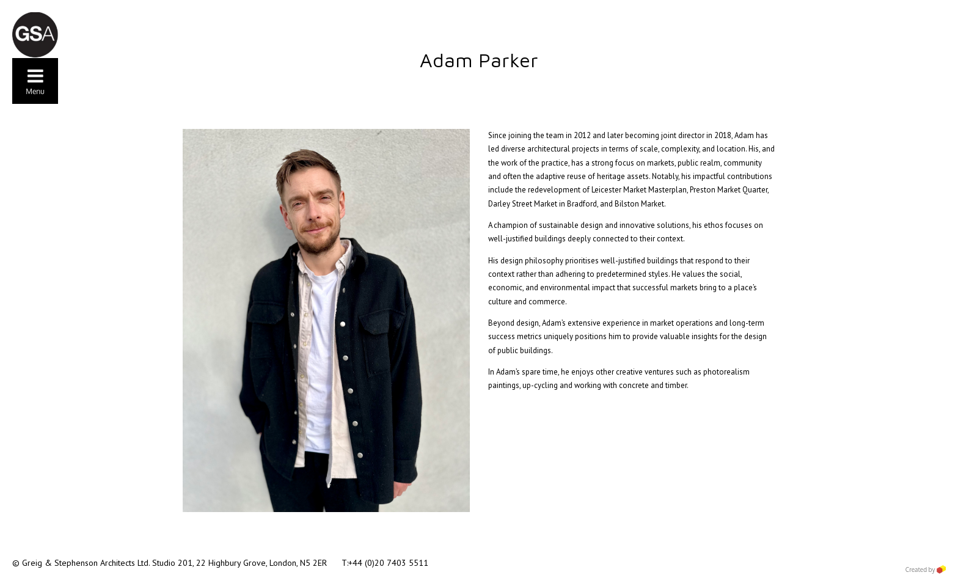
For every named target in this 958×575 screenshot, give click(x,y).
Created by (925, 569)
